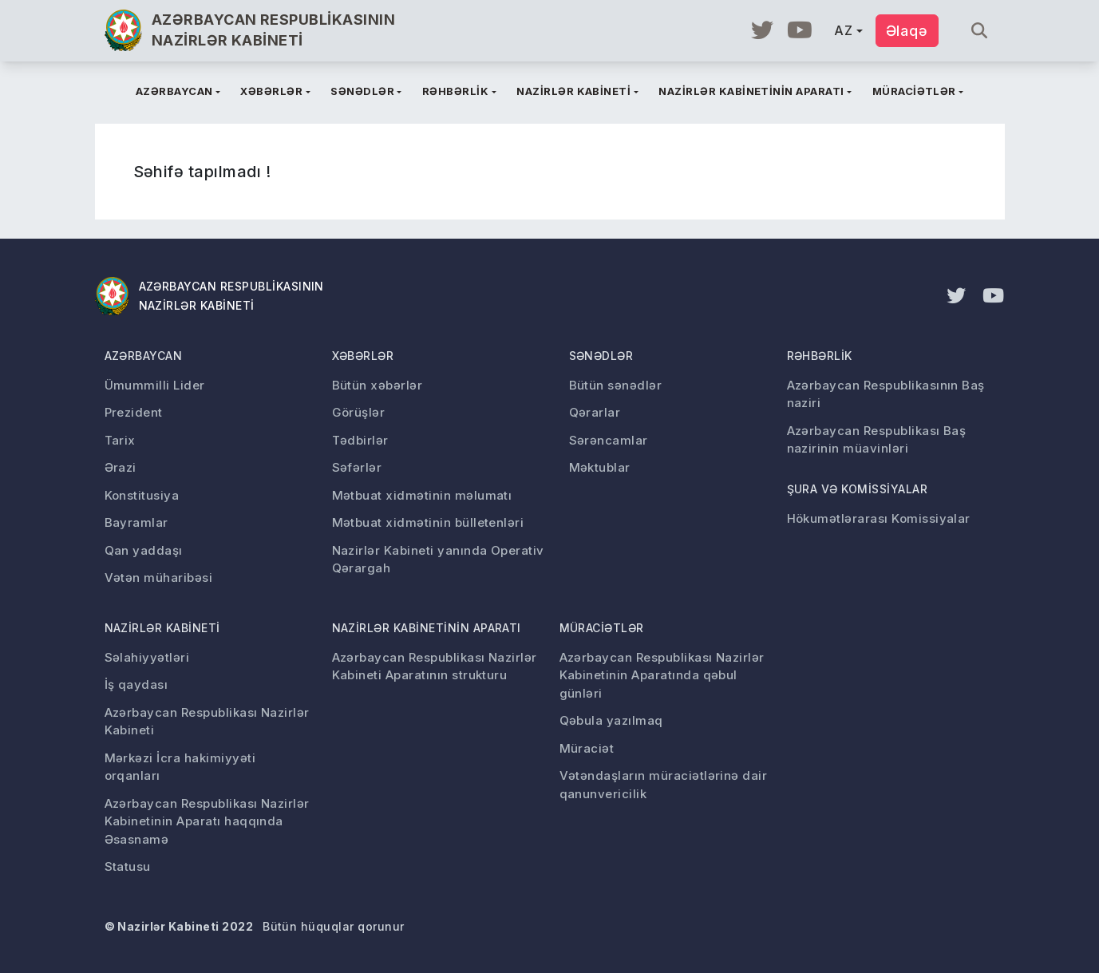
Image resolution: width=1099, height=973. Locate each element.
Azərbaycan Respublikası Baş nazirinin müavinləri (877, 440)
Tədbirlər (360, 440)
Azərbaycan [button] (174, 91)
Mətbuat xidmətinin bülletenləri (428, 522)
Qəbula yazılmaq (611, 720)
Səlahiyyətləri (147, 657)
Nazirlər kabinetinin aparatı (426, 628)
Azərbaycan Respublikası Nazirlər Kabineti (207, 721)
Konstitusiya (142, 495)
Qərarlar (595, 412)
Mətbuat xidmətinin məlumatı (422, 495)
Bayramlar (136, 522)
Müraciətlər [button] (914, 91)
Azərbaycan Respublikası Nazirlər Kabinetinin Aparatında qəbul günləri (662, 675)
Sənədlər (601, 355)
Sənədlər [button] (362, 91)
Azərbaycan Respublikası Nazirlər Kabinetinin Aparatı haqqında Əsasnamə (207, 821)
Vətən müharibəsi (159, 577)
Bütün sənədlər (615, 385)
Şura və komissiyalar (857, 489)
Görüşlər (358, 412)
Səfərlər (357, 467)
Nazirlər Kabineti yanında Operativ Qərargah (438, 559)
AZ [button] (843, 30)
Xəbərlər (363, 355)
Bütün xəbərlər (377, 385)
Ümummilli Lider (155, 385)
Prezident (134, 412)
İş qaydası (136, 684)
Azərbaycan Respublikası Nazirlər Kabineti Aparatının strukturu (434, 666)
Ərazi (120, 467)
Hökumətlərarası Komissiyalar (879, 518)
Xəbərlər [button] (271, 91)
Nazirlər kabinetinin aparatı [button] (751, 91)
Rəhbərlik (819, 355)
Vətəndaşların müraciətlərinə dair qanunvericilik (663, 784)
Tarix (120, 440)
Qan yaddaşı (144, 550)
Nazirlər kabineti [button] (573, 91)
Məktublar (600, 467)
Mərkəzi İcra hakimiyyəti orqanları (180, 767)
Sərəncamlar (608, 440)
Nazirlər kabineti (162, 628)
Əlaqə (907, 30)
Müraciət (587, 748)
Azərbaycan (144, 355)
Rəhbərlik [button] (455, 91)
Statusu (128, 866)
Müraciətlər (601, 628)
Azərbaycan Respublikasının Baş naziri (886, 394)
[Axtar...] (973, 30)
